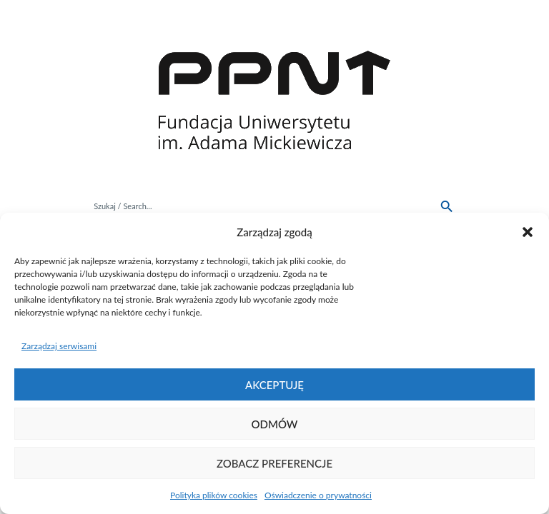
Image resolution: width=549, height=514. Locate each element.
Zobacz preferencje (274, 463)
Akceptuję (274, 384)
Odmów (275, 424)
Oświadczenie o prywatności (318, 495)
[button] (527, 232)
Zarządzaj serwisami (59, 346)
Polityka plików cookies (213, 495)
